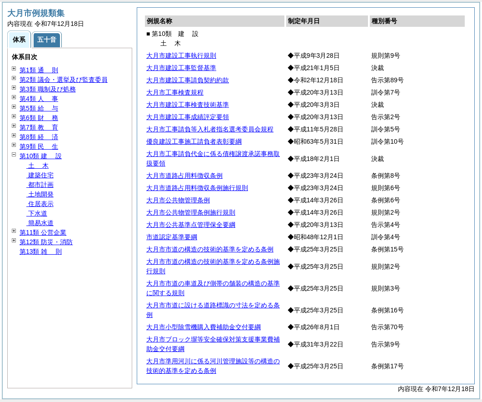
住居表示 (40, 203)
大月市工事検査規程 (175, 92)
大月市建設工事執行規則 (181, 55)
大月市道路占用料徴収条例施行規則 (197, 187)
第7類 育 (39, 127)
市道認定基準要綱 (171, 237)
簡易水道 (40, 222)
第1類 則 (39, 70)
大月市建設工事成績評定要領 (187, 117)
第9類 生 (39, 146)
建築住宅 (40, 175)
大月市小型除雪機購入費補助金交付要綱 (203, 327)
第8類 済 (39, 137)
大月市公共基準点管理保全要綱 (190, 224)
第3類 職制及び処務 (48, 89)
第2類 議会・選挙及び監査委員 (64, 79)
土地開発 (40, 194)
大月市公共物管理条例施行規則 (190, 212)
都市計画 (40, 184)
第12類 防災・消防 (46, 242)
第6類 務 (39, 117)
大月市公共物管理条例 (178, 200)
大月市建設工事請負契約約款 (187, 80)
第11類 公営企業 (43, 232)
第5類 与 (39, 108)
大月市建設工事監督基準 (181, 67)
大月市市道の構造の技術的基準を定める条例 (209, 249)
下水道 (36, 213)
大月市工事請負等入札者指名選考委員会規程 (209, 129)
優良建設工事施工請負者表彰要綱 (194, 141)
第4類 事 (39, 98)
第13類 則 (41, 251)
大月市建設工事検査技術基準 (187, 104)
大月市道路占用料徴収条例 (184, 175)
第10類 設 (41, 156)
